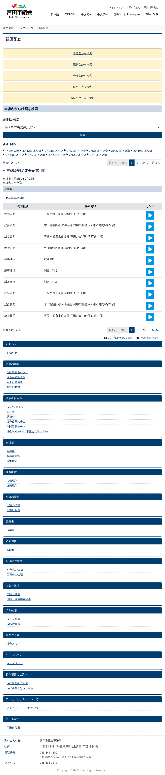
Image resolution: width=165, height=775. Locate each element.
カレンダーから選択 (82, 98)
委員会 (11, 417)
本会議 (11, 412)
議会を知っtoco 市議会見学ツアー (27, 431)
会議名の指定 (11, 119)
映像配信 (12, 481)
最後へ (156, 163)
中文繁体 (102, 14)
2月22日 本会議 (76, 151)
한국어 (117, 14)
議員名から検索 (82, 64)
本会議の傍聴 (15, 569)
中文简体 (86, 14)
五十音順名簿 (15, 382)
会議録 (11, 451)
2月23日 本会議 (53, 151)
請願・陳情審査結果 (19, 599)
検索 (82, 135)
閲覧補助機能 (151, 7)
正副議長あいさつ (17, 372)
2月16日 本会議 (14, 155)
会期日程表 (13, 510)
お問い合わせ (133, 7)
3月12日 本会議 (31, 151)
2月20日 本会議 (120, 151)
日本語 (55, 14)
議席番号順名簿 (16, 377)
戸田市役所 (13, 727)
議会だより (13, 643)
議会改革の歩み (16, 421)
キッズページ (15, 663)
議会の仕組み (15, 407)
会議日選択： (11, 144)
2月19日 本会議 (142, 151)
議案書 (11, 530)
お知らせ (12, 352)
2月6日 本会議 (57, 155)
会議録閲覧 (13, 456)
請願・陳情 (13, 594)
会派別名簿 (13, 387)
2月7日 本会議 (36, 155)
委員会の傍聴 (15, 574)
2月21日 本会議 (98, 151)
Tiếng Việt (152, 14)
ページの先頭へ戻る (120, 338)
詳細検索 (12, 461)
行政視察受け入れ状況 (20, 688)
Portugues (133, 14)
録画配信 (12, 485)
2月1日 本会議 (98, 155)
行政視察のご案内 (17, 683)
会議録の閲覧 (16, 198)
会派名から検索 (82, 75)
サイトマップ (116, 7)
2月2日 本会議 (77, 155)
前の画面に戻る (150, 338)
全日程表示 (12, 151)
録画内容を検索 (82, 87)
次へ (145, 163)
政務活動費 (13, 624)
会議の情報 (13, 505)
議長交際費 (13, 619)
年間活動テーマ (16, 426)
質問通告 (12, 550)
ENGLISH (70, 14)
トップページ (25, 28)
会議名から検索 (82, 53)
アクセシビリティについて (23, 708)
